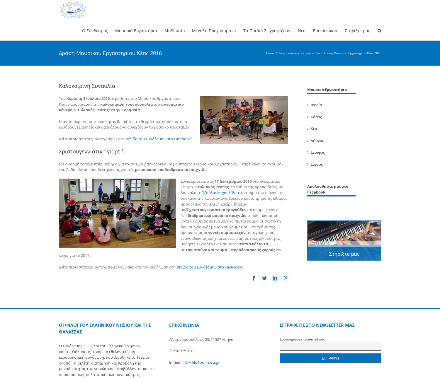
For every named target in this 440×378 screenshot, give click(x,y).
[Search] (379, 30)
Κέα (314, 128)
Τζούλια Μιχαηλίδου (220, 192)
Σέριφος (318, 152)
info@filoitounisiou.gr (200, 362)
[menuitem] (98, 30)
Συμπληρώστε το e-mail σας (302, 339)
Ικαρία (316, 104)
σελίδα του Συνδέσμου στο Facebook (158, 138)
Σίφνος (317, 164)
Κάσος (316, 116)
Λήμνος (317, 140)
